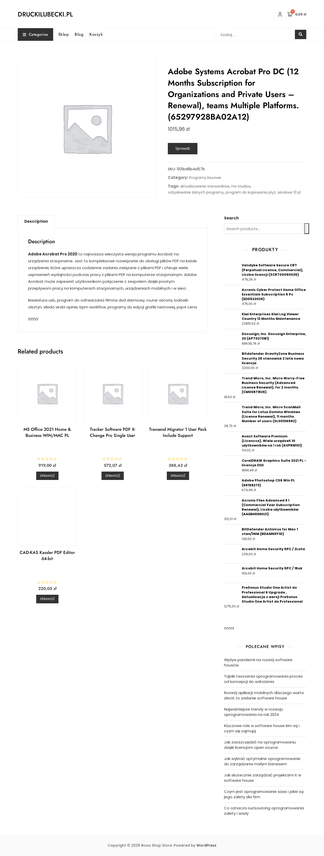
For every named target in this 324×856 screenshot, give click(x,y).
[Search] (306, 228)
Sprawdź (182, 148)
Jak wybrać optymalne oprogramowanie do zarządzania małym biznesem (262, 761)
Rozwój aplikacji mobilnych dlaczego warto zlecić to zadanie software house (264, 695)
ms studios (240, 186)
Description (36, 221)
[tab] (36, 221)
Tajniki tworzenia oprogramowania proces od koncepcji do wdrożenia (263, 679)
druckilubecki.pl (45, 14)
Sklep (63, 34)
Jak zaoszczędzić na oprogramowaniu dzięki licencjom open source (260, 744)
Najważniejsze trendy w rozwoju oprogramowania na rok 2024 (253, 711)
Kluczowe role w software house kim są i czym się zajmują (261, 728)
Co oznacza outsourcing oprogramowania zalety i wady (264, 810)
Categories (35, 34)
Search (231, 218)
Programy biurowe (205, 177)
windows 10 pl (289, 192)
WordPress (206, 845)
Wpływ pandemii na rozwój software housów (258, 662)
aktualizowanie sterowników (204, 186)
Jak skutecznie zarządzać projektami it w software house (262, 777)
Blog (79, 34)
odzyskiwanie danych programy (196, 192)
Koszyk (96, 34)
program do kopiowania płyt (250, 192)
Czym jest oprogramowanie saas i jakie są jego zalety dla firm (263, 794)
